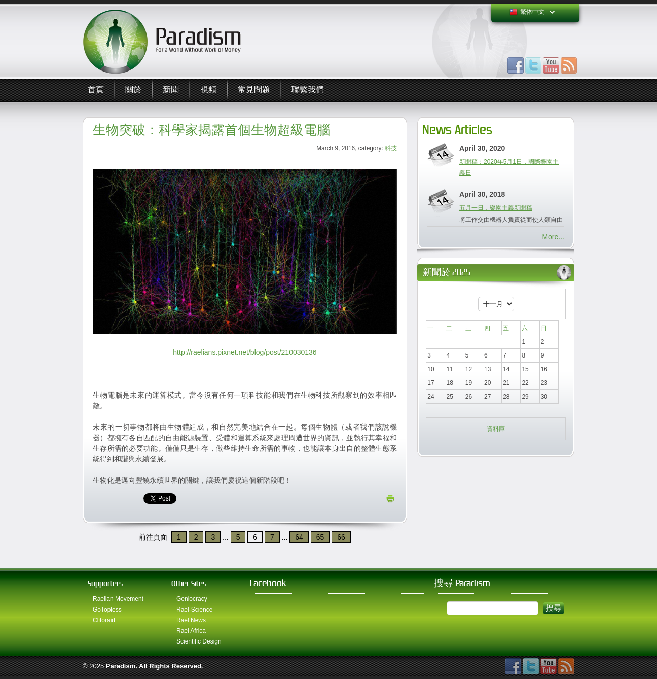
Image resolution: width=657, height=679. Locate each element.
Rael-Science (194, 609)
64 (299, 537)
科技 (391, 148)
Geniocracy (191, 598)
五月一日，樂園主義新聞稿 (495, 207)
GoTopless (107, 609)
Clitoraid (104, 620)
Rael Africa (191, 630)
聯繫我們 (307, 90)
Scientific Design (199, 641)
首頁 (96, 90)
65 (320, 537)
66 (341, 537)
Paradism (121, 666)
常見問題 (254, 90)
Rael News (191, 620)
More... (553, 237)
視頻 (208, 90)
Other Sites (188, 583)
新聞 (171, 90)
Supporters (105, 583)
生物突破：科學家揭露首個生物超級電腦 (211, 130)
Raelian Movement (118, 598)
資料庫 (496, 429)
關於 (133, 90)
